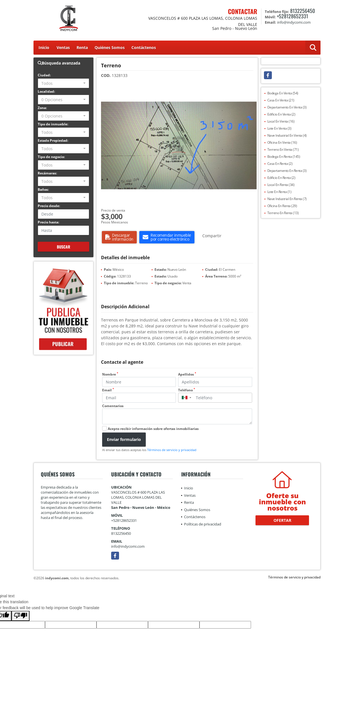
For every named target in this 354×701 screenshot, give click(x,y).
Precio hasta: (48, 222)
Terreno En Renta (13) (283, 212)
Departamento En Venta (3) (287, 107)
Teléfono (186, 390)
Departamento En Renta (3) (287, 170)
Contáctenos (143, 47)
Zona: (42, 107)
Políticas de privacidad (202, 524)
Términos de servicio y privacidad (171, 450)
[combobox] (63, 83)
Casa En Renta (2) (280, 163)
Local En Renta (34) (281, 184)
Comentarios (113, 405)
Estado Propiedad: (53, 140)
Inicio (44, 47)
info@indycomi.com (128, 546)
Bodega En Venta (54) (282, 93)
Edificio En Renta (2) (281, 177)
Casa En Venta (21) (280, 100)
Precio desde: (49, 205)
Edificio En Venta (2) (281, 114)
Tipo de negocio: (51, 156)
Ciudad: (44, 75)
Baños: (43, 189)
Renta (82, 47)
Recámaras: (47, 173)
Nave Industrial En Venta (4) (287, 135)
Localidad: (46, 91)
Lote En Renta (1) (279, 191)
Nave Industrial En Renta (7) (287, 198)
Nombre (110, 374)
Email (108, 390)
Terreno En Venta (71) (283, 149)
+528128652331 (292, 16)
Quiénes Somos (110, 47)
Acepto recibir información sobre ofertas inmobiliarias (153, 428)
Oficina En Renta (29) (282, 205)
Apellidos (187, 374)
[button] (251, 92)
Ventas (63, 47)
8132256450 (302, 10)
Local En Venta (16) (281, 121)
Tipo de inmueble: (53, 124)
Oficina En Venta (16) (282, 142)
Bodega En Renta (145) (283, 156)
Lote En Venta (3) (279, 128)
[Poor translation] (21, 616)
